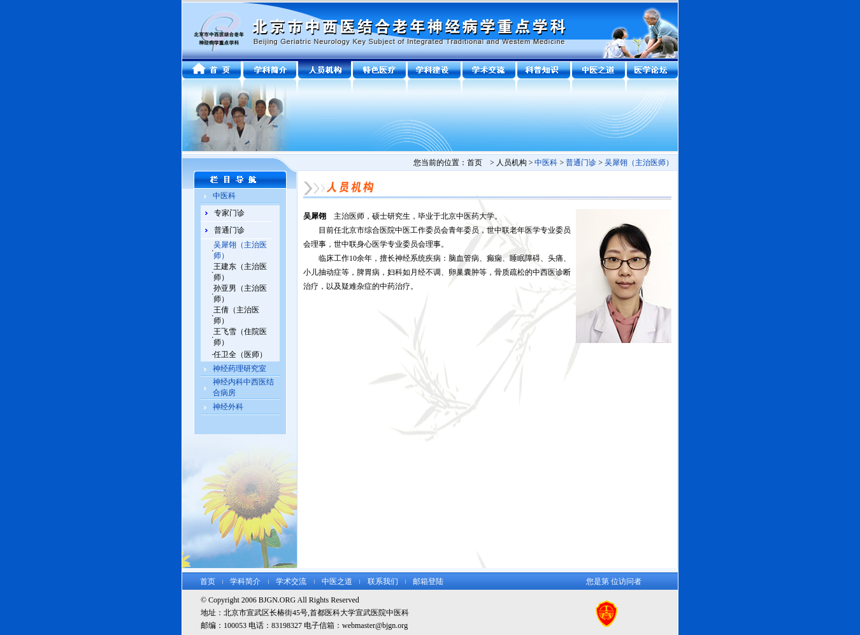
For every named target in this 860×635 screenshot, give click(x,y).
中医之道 (337, 581)
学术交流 (291, 581)
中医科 (224, 195)
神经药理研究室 (239, 368)
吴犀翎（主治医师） (639, 162)
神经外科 (228, 406)
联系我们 (383, 581)
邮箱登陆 (428, 581)
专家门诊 (229, 212)
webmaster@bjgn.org (375, 625)
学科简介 (245, 581)
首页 (207, 581)
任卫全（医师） (240, 354)
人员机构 (511, 162)
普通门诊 (229, 230)
